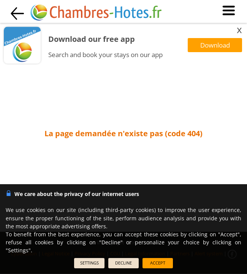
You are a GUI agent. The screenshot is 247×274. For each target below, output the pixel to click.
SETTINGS (89, 263)
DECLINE (123, 263)
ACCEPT (157, 263)
